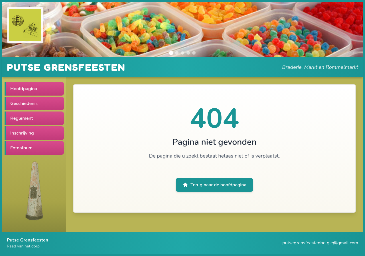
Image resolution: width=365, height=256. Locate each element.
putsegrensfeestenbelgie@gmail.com (320, 243)
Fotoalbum (21, 148)
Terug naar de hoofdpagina (214, 185)
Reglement (21, 118)
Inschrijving (22, 133)
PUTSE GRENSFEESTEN (66, 67)
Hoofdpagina (23, 89)
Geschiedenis (24, 103)
